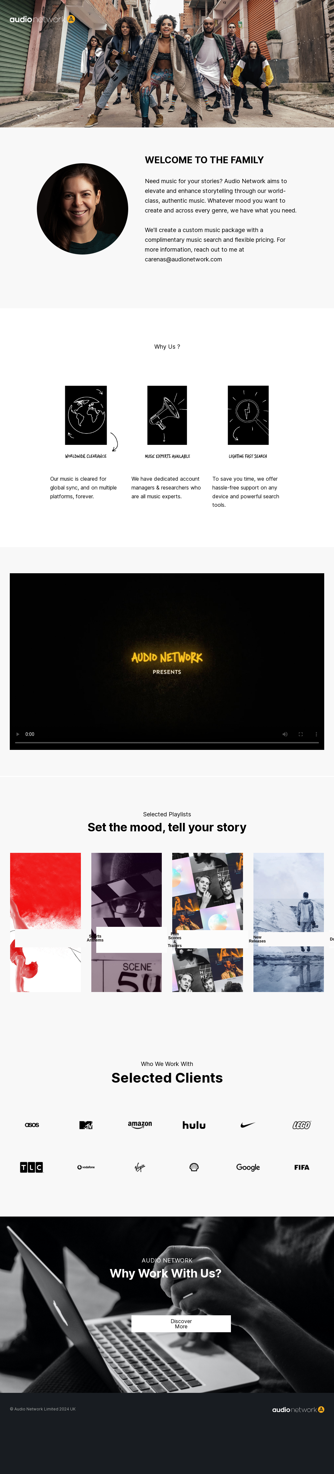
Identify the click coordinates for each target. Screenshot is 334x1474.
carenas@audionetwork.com (183, 259)
